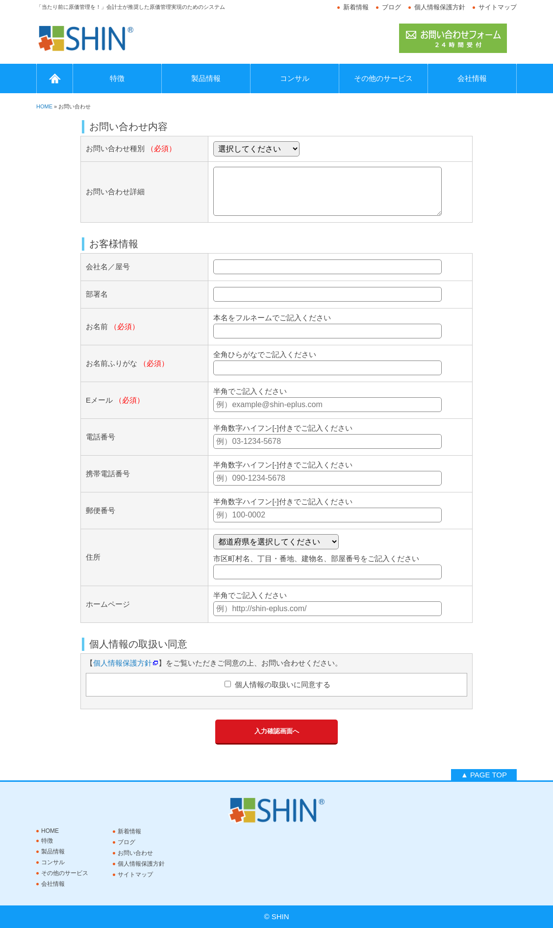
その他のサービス (383, 78)
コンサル (294, 78)
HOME (55, 78)
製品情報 (206, 78)
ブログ (391, 7)
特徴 (117, 78)
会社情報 (472, 78)
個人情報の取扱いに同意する (281, 684)
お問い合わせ (135, 853)
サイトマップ (497, 7)
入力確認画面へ (276, 731)
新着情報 (356, 7)
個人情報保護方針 (439, 7)
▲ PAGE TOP (484, 775)
